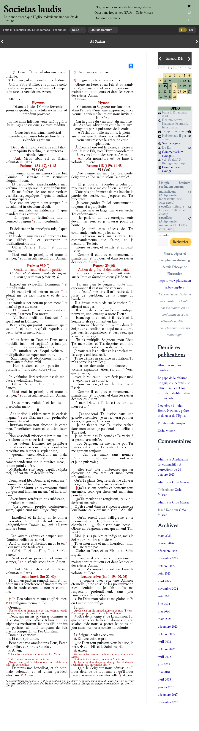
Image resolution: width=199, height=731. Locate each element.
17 (174, 86)
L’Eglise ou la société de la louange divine (122, 7)
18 (179, 86)
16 (169, 86)
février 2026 (166, 543)
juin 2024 (164, 604)
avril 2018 (164, 679)
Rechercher (164, 235)
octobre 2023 (166, 634)
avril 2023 (164, 641)
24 (174, 91)
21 (160, 91)
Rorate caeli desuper (171, 423)
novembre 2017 (168, 702)
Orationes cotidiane (107, 18)
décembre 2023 (168, 626)
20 (189, 86)
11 (179, 80)
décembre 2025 (168, 550)
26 (184, 91)
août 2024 (164, 596)
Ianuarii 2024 (174, 58)
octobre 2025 (166, 566)
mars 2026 (164, 535)
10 (174, 80)
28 (160, 96)
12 (184, 80)
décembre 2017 (168, 694)
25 (179, 91)
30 (169, 96)
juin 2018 (164, 664)
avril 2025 (164, 581)
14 (160, 86)
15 (165, 86)
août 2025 (164, 573)
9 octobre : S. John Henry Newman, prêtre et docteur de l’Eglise (173, 410)
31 (174, 96)
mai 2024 (164, 611)
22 (165, 91)
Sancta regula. (171, 143)
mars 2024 (164, 619)
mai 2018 (164, 672)
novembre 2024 (168, 588)
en (191, 30)
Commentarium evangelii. (172, 154)
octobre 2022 (166, 649)
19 (184, 86)
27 (189, 91)
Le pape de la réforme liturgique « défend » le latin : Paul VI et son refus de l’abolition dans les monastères (174, 388)
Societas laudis (32, 9)
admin (162, 459)
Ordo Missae (144, 12)
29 (165, 96)
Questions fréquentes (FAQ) (113, 12)
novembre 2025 (168, 558)
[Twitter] (189, 12)
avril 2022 (164, 656)
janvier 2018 (166, 687)
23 (169, 91)
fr (183, 30)
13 (189, 80)
